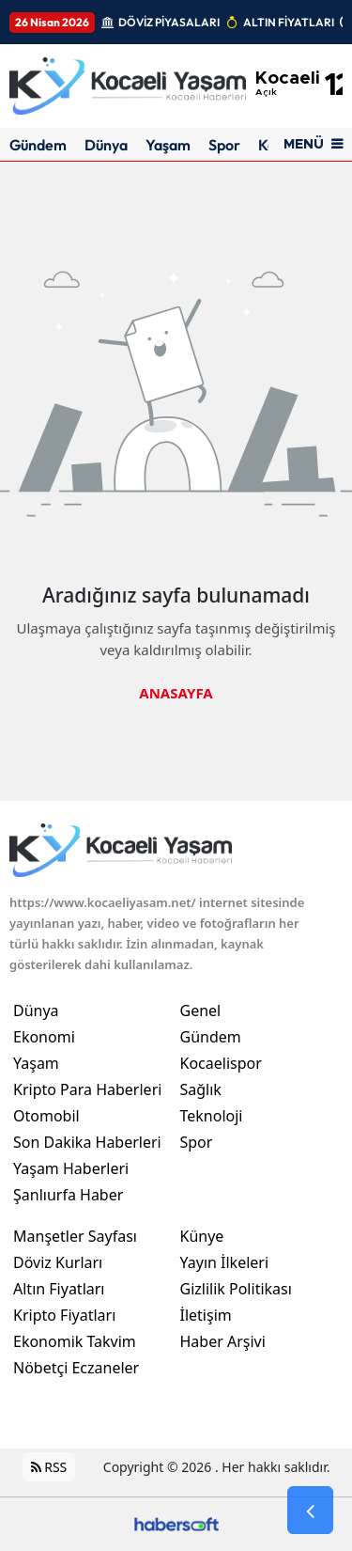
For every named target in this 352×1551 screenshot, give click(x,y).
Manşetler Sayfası (75, 1236)
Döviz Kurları (57, 1262)
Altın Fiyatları (59, 1288)
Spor (224, 144)
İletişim (206, 1315)
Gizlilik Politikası (236, 1288)
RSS (49, 1467)
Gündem (38, 144)
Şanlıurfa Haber (68, 1194)
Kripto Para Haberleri (87, 1089)
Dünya (106, 144)
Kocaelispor (221, 1063)
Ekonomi (44, 1036)
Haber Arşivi (223, 1341)
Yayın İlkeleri (224, 1262)
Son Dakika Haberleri (87, 1142)
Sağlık (201, 1089)
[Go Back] (310, 1510)
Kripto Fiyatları (64, 1315)
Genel (201, 1010)
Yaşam (168, 144)
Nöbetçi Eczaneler (76, 1367)
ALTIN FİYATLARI (288, 22)
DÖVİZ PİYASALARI (169, 22)
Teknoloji (211, 1115)
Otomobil (46, 1115)
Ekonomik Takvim (74, 1341)
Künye (202, 1236)
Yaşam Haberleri (71, 1168)
